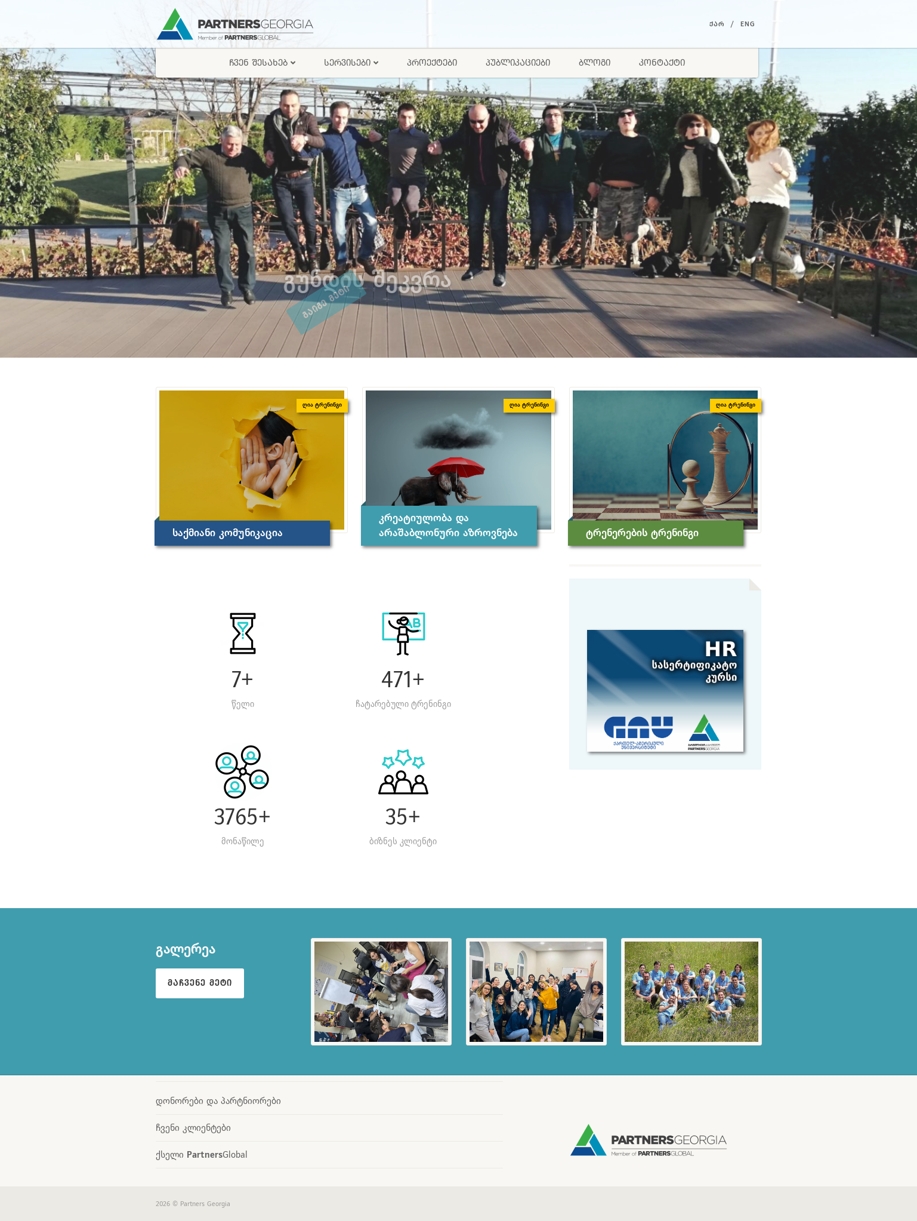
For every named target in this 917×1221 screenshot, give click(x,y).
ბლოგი (594, 62)
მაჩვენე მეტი (200, 983)
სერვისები (351, 62)
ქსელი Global (202, 1154)
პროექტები (432, 62)
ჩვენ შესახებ (262, 62)
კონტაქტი (662, 62)
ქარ (716, 24)
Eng (747, 24)
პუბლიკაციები (518, 62)
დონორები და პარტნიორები (218, 1100)
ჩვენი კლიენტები (193, 1127)
